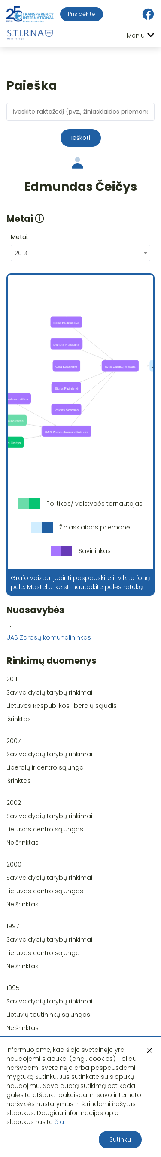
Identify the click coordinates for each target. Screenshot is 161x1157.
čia (59, 1122)
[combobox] (80, 253)
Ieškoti (80, 137)
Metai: (20, 237)
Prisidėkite (81, 14)
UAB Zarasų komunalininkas (48, 637)
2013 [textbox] (21, 253)
